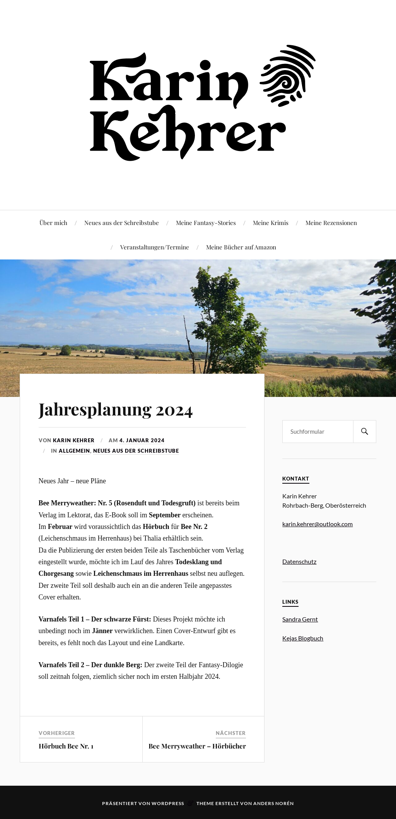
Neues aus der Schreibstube (121, 222)
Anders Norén (273, 803)
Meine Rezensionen (331, 222)
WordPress (168, 803)
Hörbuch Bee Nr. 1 (66, 746)
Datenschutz (299, 561)
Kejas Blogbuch (302, 638)
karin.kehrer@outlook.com (317, 523)
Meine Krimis (270, 222)
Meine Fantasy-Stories (206, 222)
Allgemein (74, 451)
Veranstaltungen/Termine (154, 247)
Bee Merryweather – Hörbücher (197, 746)
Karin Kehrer (74, 440)
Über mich (53, 222)
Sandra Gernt (300, 619)
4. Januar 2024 (142, 440)
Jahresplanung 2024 (117, 408)
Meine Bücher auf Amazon (241, 247)
